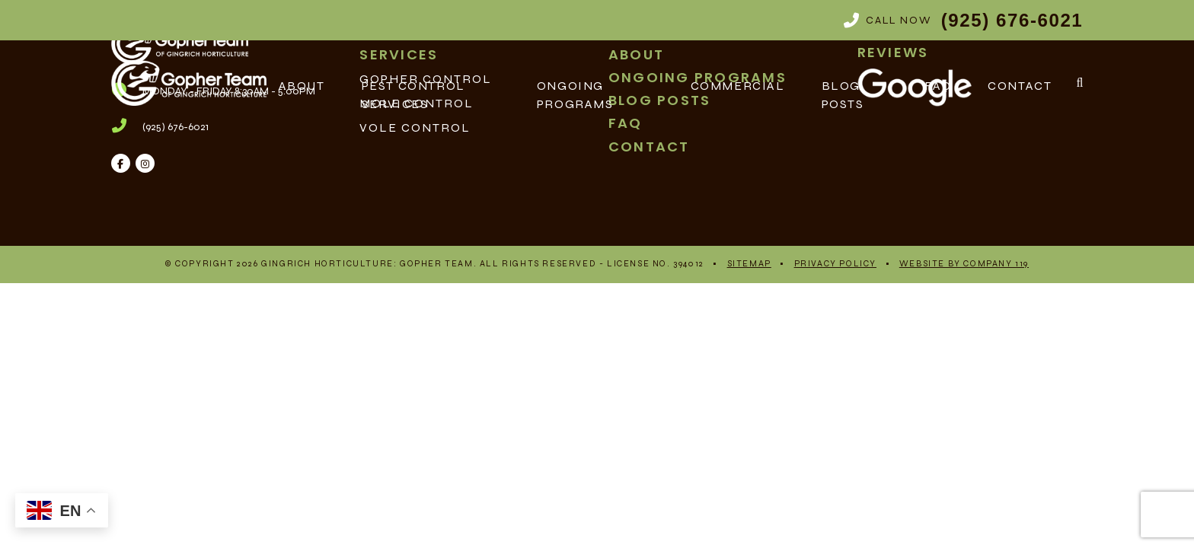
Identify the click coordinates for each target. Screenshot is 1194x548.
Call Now (964, 20)
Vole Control (415, 127)
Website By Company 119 (964, 264)
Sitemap (749, 264)
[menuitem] (472, 128)
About (302, 85)
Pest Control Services (413, 94)
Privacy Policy (835, 264)
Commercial (738, 85)
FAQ (937, 85)
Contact (1020, 85)
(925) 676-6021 (175, 126)
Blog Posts (843, 94)
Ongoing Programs (575, 94)
